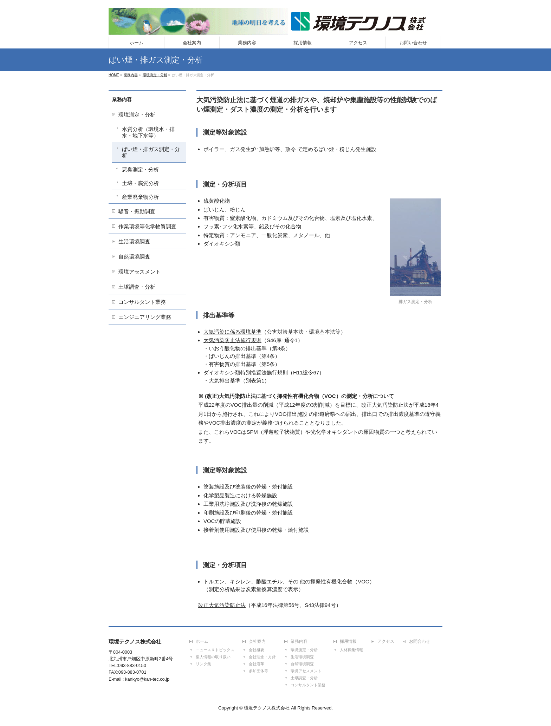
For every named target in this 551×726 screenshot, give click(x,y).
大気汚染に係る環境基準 (232, 332)
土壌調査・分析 (136, 287)
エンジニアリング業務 (144, 317)
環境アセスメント (139, 272)
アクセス (385, 641)
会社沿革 (256, 664)
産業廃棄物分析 (140, 197)
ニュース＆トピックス (215, 650)
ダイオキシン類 (221, 244)
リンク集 (203, 664)
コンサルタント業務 (142, 302)
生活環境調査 (134, 241)
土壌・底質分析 (140, 183)
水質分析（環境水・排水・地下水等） (148, 132)
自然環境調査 (134, 257)
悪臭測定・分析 (140, 169)
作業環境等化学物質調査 (147, 226)
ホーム (202, 641)
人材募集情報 (351, 650)
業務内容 (122, 99)
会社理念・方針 (262, 657)
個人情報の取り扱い (213, 657)
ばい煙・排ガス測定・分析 (151, 152)
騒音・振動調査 (136, 211)
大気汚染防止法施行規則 (232, 340)
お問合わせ (419, 641)
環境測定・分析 (136, 115)
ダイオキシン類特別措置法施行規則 (245, 372)
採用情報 (348, 641)
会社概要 (256, 650)
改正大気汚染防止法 (222, 605)
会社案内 (257, 641)
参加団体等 (258, 671)
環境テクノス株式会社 (267, 708)
